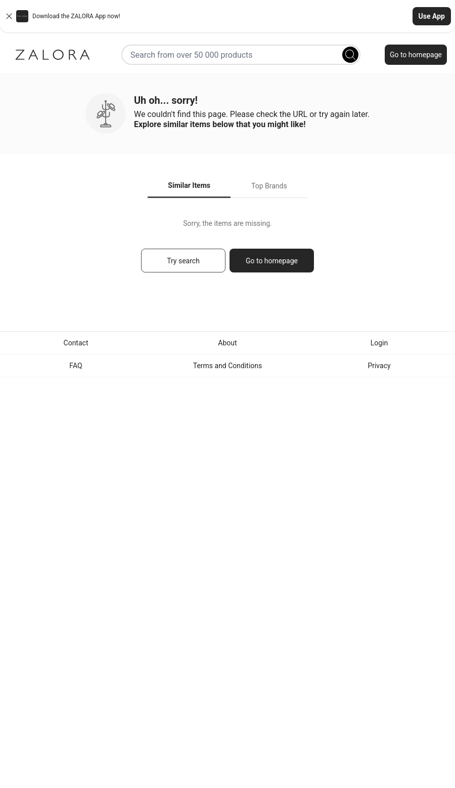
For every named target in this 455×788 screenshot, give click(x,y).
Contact (76, 343)
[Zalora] (52, 55)
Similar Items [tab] (189, 185)
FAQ (75, 366)
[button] (227, 16)
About (227, 343)
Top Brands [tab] (269, 186)
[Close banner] (9, 16)
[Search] (350, 55)
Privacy (379, 366)
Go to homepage (416, 55)
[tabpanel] (227, 250)
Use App (432, 16)
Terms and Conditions (227, 366)
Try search (183, 261)
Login (379, 343)
